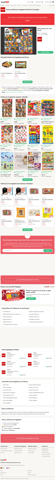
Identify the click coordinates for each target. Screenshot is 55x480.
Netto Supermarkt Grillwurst (36, 311)
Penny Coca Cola (33, 387)
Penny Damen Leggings (8, 392)
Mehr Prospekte (27, 179)
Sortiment (25, 5)
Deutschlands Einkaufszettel (45, 449)
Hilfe (2, 470)
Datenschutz (39, 246)
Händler (7, 5)
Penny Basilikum (33, 397)
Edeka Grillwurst (6, 319)
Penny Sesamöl (32, 395)
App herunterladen (46, 454)
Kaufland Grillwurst (33, 316)
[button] (27, 41)
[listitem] (7, 69)
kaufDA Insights (45, 452)
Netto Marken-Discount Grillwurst (11, 314)
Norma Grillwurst (7, 316)
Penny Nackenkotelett (34, 385)
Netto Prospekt (31, 450)
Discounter (13, 5)
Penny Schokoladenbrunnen (36, 392)
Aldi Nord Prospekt (32, 448)
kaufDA (2, 5)
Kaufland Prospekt (18, 450)
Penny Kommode (33, 390)
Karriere (2, 452)
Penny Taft (5, 385)
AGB (2, 474)
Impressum (30, 470)
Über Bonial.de (4, 448)
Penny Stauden (32, 400)
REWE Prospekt (17, 452)
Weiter (48, 250)
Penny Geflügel (6, 387)
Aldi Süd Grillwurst (33, 314)
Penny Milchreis (6, 390)
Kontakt (29, 472)
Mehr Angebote (27, 81)
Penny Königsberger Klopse (9, 397)
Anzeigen (51, 5)
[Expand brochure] (18, 41)
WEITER (27, 20)
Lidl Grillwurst (6, 311)
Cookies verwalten (32, 474)
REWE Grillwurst (6, 322)
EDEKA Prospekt (18, 448)
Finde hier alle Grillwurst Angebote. (14, 92)
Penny (19, 5)
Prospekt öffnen (45, 52)
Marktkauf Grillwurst (34, 319)
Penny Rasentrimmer (8, 395)
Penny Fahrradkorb (7, 400)
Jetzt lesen (31, 298)
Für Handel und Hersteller (6, 450)
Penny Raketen (6, 403)
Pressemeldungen (46, 456)
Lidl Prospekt (31, 452)
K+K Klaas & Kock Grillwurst (9, 324)
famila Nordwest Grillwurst (35, 322)
